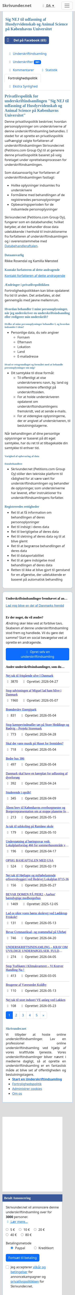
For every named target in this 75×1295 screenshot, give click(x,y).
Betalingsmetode (18, 1243)
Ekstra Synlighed (23, 86)
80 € (28, 1235)
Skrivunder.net (16, 5)
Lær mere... (17, 1221)
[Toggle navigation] (67, 6)
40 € (13, 1235)
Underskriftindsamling (27, 53)
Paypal (20, 1248)
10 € (26, 1229)
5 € (12, 1229)
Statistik (49, 70)
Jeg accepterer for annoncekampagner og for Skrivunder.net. (28, 1276)
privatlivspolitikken (25, 1281)
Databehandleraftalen (21, 246)
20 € (41, 1229)
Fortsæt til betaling (22, 1258)
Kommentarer (21, 70)
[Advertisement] (37, 1154)
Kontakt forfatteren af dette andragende (35, 275)
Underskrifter (24, 62)
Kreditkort (46, 1248)
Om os (17, 1093)
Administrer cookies (27, 1089)
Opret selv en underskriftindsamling (37, 654)
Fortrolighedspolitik (22, 78)
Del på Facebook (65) (25, 40)
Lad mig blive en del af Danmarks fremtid (35, 605)
